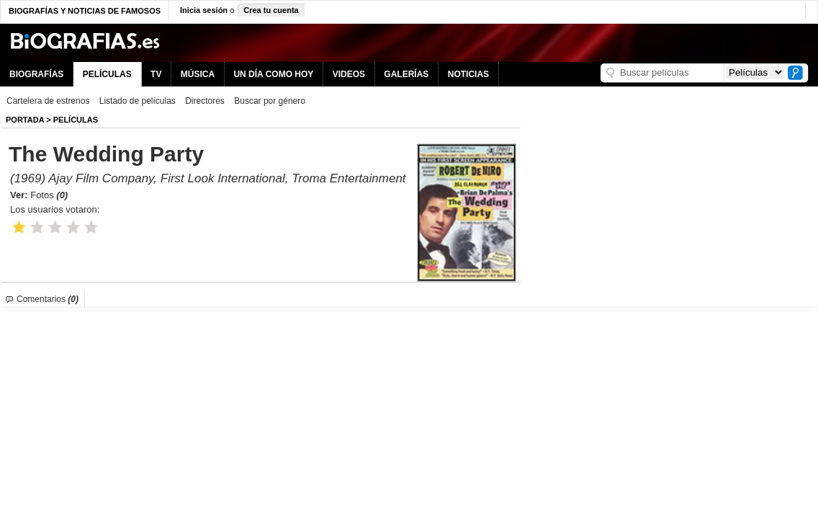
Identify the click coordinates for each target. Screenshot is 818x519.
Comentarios (47, 299)
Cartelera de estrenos (47, 101)
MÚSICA (198, 74)
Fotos (49, 195)
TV (155, 74)
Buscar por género (269, 101)
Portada (25, 119)
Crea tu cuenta (270, 10)
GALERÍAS (406, 74)
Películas (75, 119)
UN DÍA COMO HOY (273, 74)
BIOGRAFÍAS (36, 74)
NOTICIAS (468, 74)
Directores (205, 101)
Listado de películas (137, 101)
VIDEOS (349, 74)
